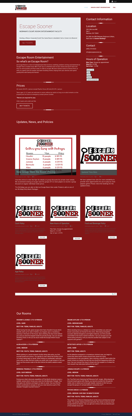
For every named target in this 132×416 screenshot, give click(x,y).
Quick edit (90, 70)
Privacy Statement (106, 414)
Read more (42, 237)
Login (115, 1)
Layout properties (92, 80)
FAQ (114, 7)
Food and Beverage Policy (100, 208)
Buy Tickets (28, 43)
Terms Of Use (116, 414)
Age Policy (30, 257)
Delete (89, 77)
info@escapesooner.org (93, 52)
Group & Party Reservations (100, 7)
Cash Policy (30, 208)
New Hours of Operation (65, 208)
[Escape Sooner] (21, 7)
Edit (88, 72)
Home (86, 7)
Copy (88, 75)
